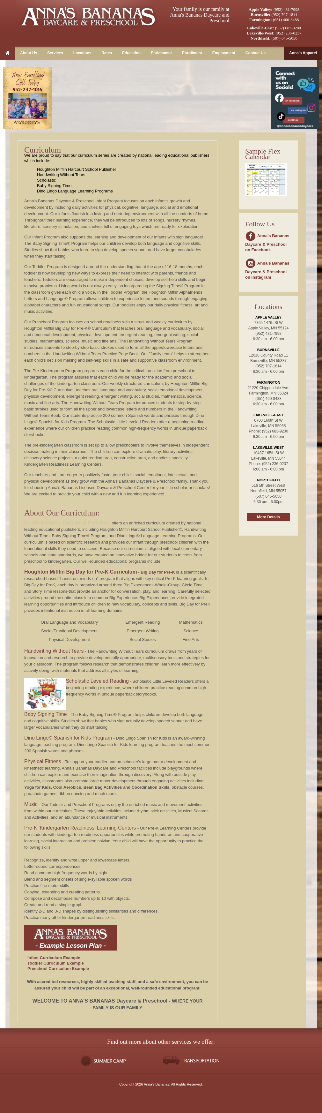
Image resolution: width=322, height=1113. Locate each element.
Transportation (192, 1061)
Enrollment (192, 53)
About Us (28, 53)
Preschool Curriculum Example (58, 968)
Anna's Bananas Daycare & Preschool (88, 16)
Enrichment (161, 53)
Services (55, 53)
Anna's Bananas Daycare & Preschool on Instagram (267, 270)
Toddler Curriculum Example (55, 963)
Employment (223, 53)
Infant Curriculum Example (53, 957)
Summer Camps (104, 1061)
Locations (82, 53)
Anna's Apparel (303, 53)
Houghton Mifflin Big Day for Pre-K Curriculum (80, 572)
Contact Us (255, 53)
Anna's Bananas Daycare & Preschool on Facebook (267, 242)
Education (131, 53)
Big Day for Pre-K (158, 572)
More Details (268, 517)
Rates (106, 53)
